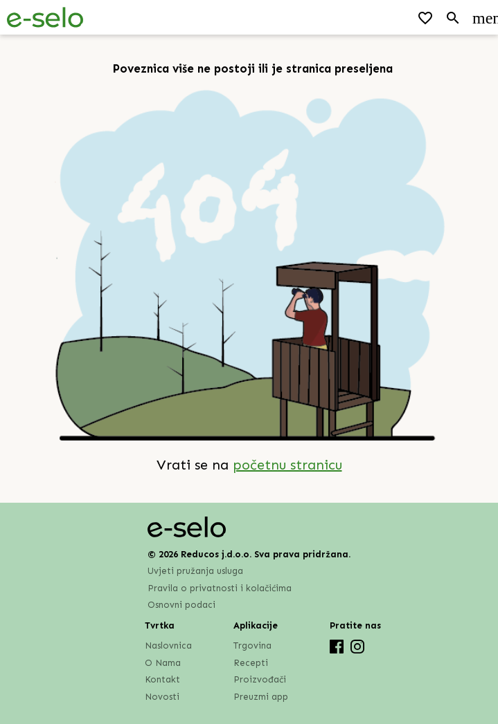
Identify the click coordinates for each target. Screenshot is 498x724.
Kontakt (162, 679)
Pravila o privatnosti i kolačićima (220, 588)
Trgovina (252, 645)
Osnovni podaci (181, 605)
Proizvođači (259, 679)
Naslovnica (168, 645)
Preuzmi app (260, 696)
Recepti (250, 663)
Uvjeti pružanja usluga (195, 571)
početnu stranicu (287, 464)
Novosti (162, 696)
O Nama (163, 663)
